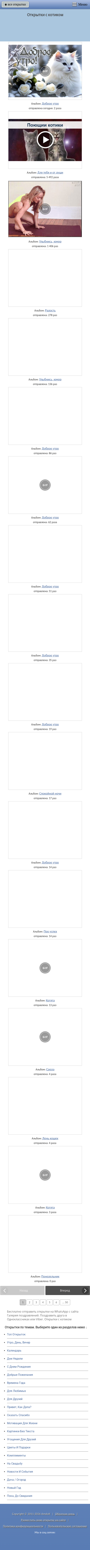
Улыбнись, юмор (50, 241)
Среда (50, 1069)
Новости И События (20, 1471)
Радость (50, 310)
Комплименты (16, 1455)
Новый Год (14, 1487)
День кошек (50, 1138)
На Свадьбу (14, 1463)
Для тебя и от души (50, 172)
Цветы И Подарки (18, 1447)
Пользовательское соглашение (67, 1526)
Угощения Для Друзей (21, 1439)
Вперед (65, 1290)
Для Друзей (14, 1399)
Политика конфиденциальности (23, 1526)
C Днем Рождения (19, 1366)
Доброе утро (50, 103)
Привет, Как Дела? (19, 1407)
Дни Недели (15, 1358)
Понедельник (50, 1276)
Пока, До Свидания (19, 1496)
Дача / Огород (16, 1479)
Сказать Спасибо (18, 1415)
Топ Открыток (16, 1334)
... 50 (65, 1302)
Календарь (14, 1350)
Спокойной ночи (50, 793)
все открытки (15, 4)
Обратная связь (65, 1514)
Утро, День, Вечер (18, 1342)
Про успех (50, 931)
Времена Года (16, 1383)
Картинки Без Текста (20, 1431)
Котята (50, 1000)
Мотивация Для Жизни (22, 1423)
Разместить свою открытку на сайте (43, 1520)
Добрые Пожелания (20, 1374)
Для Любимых (16, 1391)
